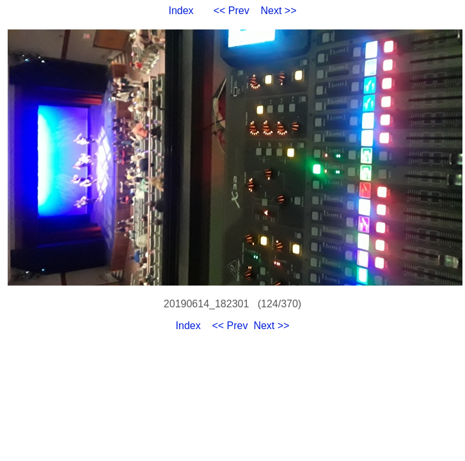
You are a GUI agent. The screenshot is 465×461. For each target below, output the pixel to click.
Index (180, 10)
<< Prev (231, 10)
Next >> (279, 10)
